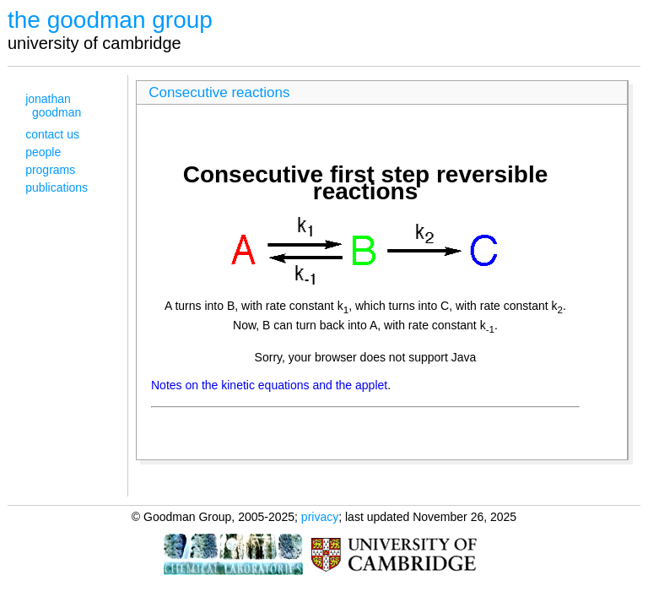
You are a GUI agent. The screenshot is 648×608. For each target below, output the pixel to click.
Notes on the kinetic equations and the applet (269, 385)
